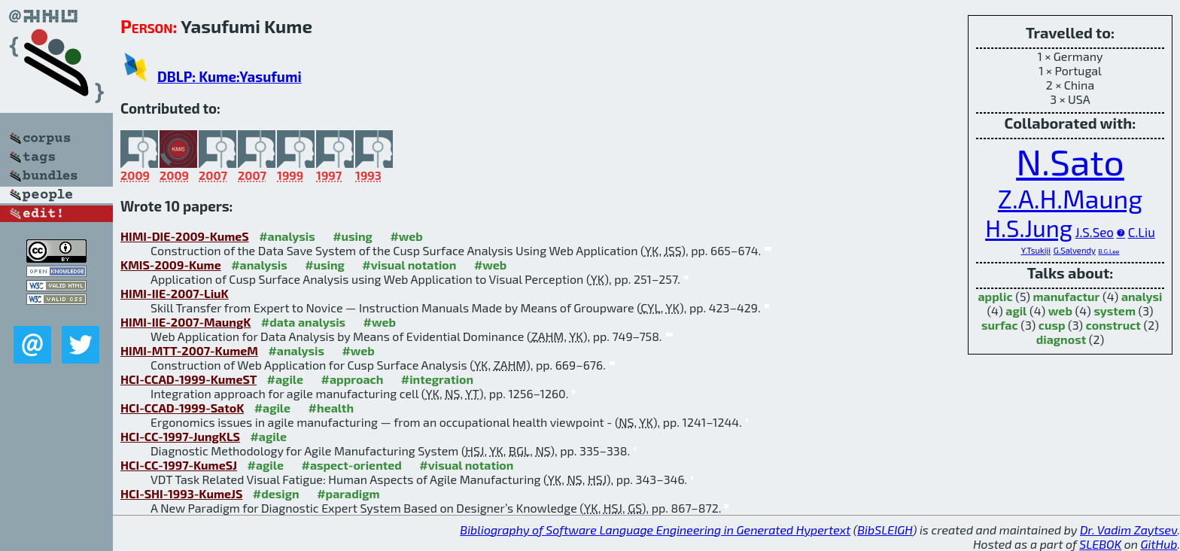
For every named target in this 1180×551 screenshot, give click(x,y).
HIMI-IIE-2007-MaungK (185, 322)
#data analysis (303, 322)
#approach (352, 379)
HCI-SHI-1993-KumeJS (181, 493)
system (1114, 310)
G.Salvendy (1075, 250)
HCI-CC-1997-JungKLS (180, 436)
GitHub (1159, 544)
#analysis (287, 236)
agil (1015, 310)
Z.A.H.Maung (1070, 198)
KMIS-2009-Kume (170, 264)
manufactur (1066, 296)
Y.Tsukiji (1036, 250)
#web (406, 236)
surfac (999, 325)
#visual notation (409, 264)
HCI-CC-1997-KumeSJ (178, 465)
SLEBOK (1100, 544)
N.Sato (1070, 161)
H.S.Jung (1028, 228)
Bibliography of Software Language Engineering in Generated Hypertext (655, 529)
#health (331, 407)
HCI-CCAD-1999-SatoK (182, 407)
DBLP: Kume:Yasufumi (229, 76)
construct (1113, 325)
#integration (437, 379)
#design (276, 493)
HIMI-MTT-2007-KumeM (189, 350)
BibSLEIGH (884, 529)
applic (995, 296)
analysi (1142, 296)
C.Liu (1141, 231)
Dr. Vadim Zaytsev (1128, 529)
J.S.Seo (1094, 231)
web (1060, 310)
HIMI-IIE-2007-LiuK (174, 293)
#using (353, 236)
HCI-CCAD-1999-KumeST (188, 379)
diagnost (1061, 339)
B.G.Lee (1108, 251)
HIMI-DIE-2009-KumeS (184, 236)
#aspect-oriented (351, 465)
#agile (285, 379)
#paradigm (348, 493)
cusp (1052, 325)
